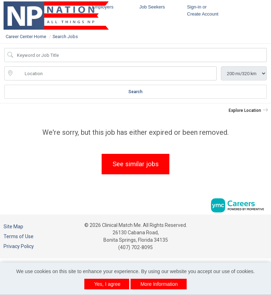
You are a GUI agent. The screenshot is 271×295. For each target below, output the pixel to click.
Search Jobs (65, 36)
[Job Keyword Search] (140, 55)
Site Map (13, 226)
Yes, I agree (107, 284)
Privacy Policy (19, 246)
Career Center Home (26, 36)
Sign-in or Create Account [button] (202, 10)
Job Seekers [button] (152, 7)
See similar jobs (136, 164)
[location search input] (115, 73)
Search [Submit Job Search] (135, 91)
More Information (159, 284)
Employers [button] (102, 7)
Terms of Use (19, 236)
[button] (248, 110)
